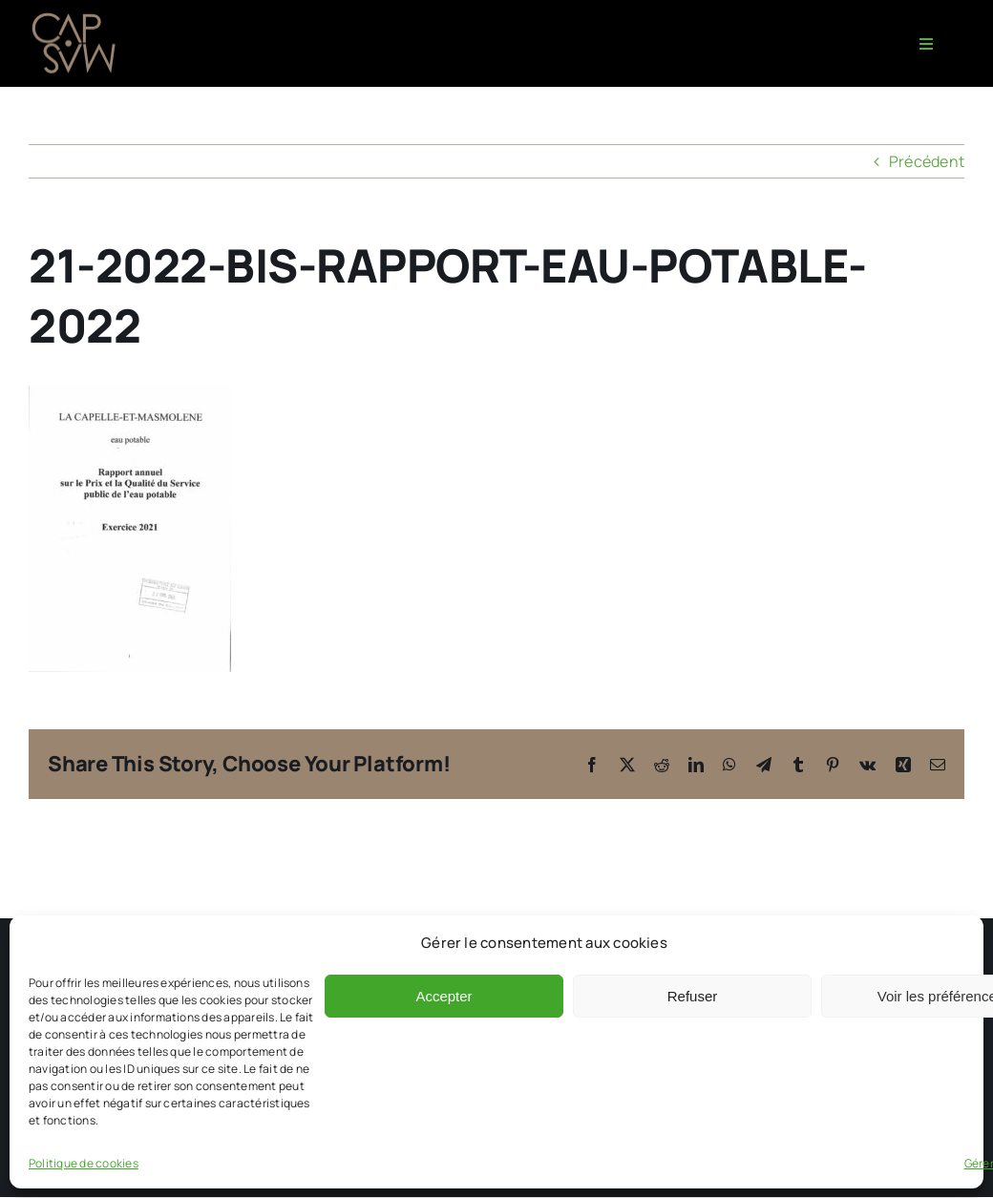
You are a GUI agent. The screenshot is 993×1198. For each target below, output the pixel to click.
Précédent (926, 161)
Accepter (443, 996)
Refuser (692, 996)
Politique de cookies (83, 1163)
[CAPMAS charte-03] (76, 17)
